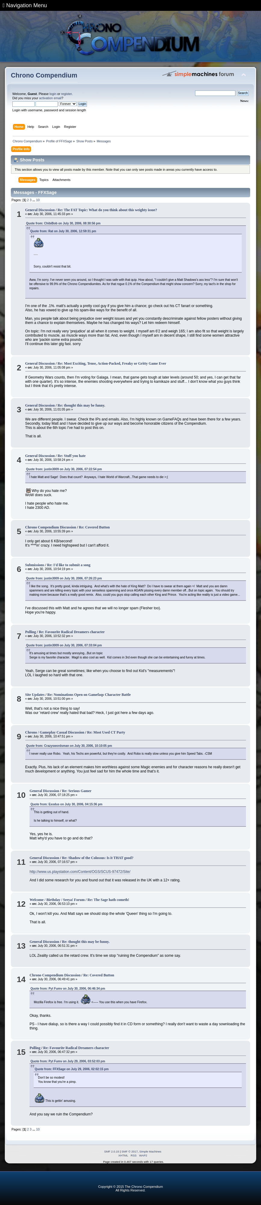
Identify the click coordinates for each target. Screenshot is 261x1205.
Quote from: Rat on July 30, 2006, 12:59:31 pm (63, 231)
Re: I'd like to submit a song (68, 565)
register (66, 94)
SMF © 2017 (130, 1151)
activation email (50, 98)
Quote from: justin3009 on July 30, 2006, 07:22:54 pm (64, 469)
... (34, 200)
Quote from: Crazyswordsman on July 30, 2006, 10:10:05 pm (69, 745)
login (52, 94)
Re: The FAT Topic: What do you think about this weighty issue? (107, 210)
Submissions (34, 565)
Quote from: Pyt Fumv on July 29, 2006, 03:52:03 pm (67, 1061)
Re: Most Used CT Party (106, 732)
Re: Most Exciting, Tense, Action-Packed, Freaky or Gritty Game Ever (111, 363)
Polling (30, 632)
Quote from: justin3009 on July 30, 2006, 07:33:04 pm (64, 645)
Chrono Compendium (44, 75)
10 (38, 200)
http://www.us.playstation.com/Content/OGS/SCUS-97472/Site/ (80, 872)
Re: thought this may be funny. (81, 405)
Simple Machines (150, 1151)
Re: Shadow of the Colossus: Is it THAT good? (97, 858)
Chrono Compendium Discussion (50, 527)
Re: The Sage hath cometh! (108, 900)
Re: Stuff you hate (71, 456)
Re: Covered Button (94, 527)
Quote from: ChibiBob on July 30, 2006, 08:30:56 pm (63, 223)
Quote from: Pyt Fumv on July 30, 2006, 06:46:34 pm (67, 988)
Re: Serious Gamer (77, 791)
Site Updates (35, 695)
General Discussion (40, 210)
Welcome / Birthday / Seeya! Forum (57, 900)
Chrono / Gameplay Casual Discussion (54, 732)
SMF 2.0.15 (111, 1151)
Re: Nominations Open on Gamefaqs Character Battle (89, 695)
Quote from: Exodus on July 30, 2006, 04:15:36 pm (66, 804)
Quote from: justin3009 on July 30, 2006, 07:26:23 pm (64, 578)
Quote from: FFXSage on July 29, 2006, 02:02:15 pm (72, 1069)
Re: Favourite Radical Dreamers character (72, 632)
